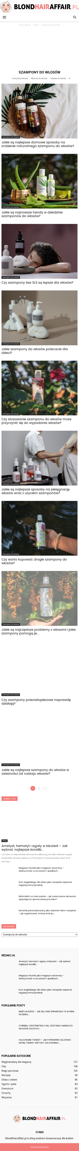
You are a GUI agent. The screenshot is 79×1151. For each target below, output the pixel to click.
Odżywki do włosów (58, 78)
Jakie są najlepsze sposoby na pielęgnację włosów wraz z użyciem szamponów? (35, 491)
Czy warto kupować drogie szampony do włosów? (34, 561)
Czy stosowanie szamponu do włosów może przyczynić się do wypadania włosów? (36, 421)
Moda (4, 841)
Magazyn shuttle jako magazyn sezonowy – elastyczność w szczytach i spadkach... (41, 869)
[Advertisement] (39, 48)
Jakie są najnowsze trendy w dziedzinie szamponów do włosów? (32, 214)
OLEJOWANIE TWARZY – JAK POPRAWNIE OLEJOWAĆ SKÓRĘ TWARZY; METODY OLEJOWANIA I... (45, 1041)
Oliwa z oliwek (9, 1079)
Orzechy (6, 1093)
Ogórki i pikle (8, 1084)
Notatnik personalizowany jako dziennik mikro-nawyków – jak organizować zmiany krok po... (47, 912)
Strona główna (25, 25)
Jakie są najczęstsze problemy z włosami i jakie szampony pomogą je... (38, 631)
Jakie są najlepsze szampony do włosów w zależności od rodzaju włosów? (35, 772)
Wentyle (6, 1075)
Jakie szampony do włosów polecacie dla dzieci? (34, 351)
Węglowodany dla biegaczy (16, 1061)
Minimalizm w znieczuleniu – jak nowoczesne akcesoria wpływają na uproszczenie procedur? (47, 898)
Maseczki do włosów (39, 78)
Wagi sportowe (9, 1070)
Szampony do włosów (10, 137)
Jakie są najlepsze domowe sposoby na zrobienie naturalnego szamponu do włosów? (37, 144)
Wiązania (6, 1097)
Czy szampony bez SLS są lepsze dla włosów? (37, 282)
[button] (75, 17)
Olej (3, 1066)
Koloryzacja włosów (20, 78)
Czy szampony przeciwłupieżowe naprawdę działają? (36, 702)
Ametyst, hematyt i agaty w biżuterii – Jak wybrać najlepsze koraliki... (34, 848)
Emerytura (7, 1088)
